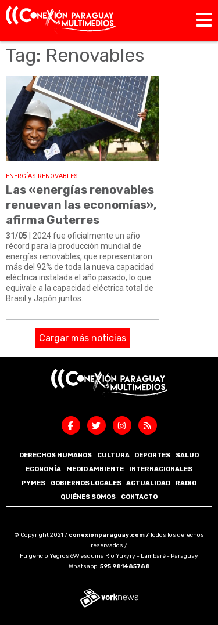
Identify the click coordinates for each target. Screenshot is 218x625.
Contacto (139, 497)
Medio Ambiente (95, 469)
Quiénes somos (88, 497)
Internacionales (160, 469)
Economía (43, 469)
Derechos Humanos (55, 455)
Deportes (152, 455)
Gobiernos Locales (86, 483)
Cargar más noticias (82, 338)
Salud (187, 455)
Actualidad (148, 483)
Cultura (113, 455)
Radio (186, 483)
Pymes (33, 483)
